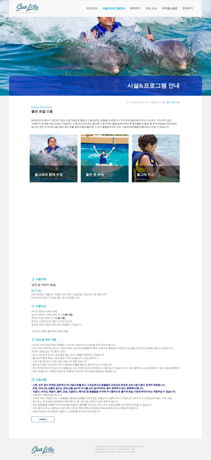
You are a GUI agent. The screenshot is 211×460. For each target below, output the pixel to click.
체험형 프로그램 (158, 102)
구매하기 (43, 419)
